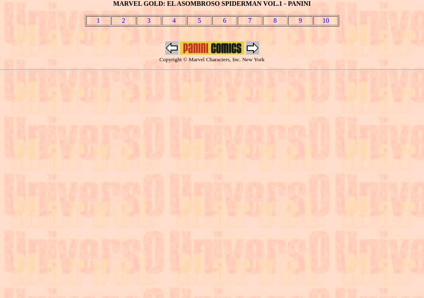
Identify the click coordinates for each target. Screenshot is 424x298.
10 (326, 20)
